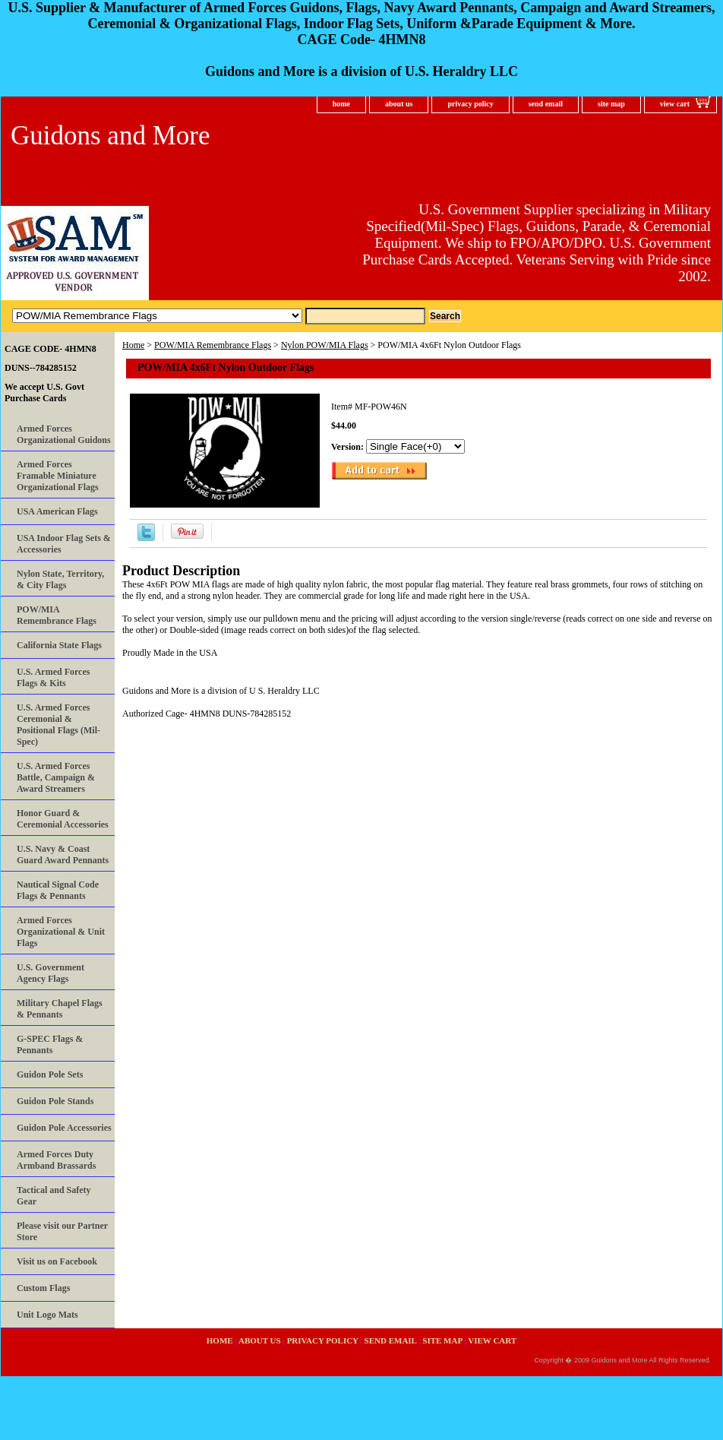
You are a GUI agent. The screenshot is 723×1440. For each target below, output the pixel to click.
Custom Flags (43, 1288)
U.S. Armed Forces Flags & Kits (53, 677)
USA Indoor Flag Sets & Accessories (64, 544)
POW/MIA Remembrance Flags (212, 345)
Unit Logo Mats (47, 1314)
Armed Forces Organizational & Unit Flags (61, 931)
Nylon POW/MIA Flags (324, 345)
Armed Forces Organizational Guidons (64, 434)
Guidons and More (110, 135)
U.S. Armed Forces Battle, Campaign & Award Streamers (56, 777)
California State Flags (59, 645)
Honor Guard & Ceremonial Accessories (63, 819)
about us (398, 104)
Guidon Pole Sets (50, 1074)
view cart (675, 104)
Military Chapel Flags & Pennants (60, 1009)
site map (611, 104)
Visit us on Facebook (57, 1261)
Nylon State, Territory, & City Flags (60, 579)
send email (546, 104)
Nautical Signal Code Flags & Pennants (58, 890)
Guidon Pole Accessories (64, 1127)
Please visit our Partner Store (62, 1231)
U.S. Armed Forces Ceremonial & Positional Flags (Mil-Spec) (58, 724)
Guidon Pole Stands (55, 1101)
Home (133, 345)
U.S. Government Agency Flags (50, 973)
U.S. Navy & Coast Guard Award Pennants (63, 854)
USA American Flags (57, 511)
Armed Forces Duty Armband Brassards (56, 1160)
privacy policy (470, 104)
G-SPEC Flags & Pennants (50, 1044)
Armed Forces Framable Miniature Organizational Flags (58, 475)
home (341, 104)
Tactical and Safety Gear (54, 1196)
